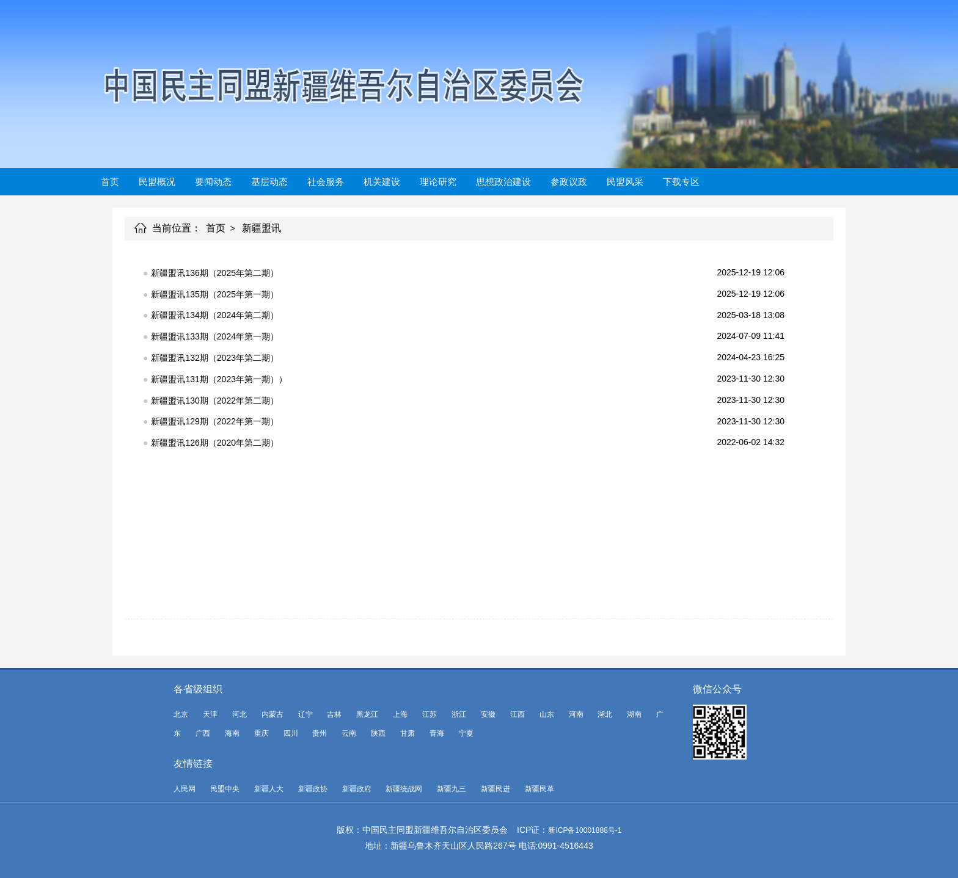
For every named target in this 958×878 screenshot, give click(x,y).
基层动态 (269, 181)
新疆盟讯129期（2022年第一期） (215, 421)
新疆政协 (312, 789)
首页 (110, 181)
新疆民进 (495, 789)
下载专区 (681, 181)
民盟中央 (225, 789)
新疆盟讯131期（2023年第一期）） (219, 379)
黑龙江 (367, 714)
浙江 (459, 714)
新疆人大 (268, 789)
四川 (290, 733)
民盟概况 (157, 181)
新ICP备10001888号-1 (584, 830)
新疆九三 (451, 789)
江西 (517, 714)
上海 (400, 714)
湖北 (605, 714)
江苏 (429, 714)
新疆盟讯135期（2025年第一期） (215, 294)
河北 (239, 714)
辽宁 (305, 714)
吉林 (334, 714)
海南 (232, 733)
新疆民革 (539, 789)
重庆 (261, 733)
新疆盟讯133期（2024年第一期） (215, 336)
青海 (437, 733)
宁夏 (466, 733)
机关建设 (382, 181)
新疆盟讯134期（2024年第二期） (215, 315)
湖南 (634, 714)
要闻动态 (213, 181)
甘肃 (407, 733)
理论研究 (438, 181)
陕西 (378, 733)
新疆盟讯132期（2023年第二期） (215, 358)
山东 (546, 714)
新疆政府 (356, 789)
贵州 (319, 733)
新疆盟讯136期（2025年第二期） (215, 273)
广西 (203, 733)
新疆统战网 (404, 789)
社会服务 (325, 181)
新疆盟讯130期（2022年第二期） (215, 400)
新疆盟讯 (261, 228)
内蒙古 (272, 714)
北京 (181, 714)
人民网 (185, 789)
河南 (576, 714)
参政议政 (568, 181)
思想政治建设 (503, 181)
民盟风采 (625, 181)
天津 (210, 714)
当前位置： (176, 228)
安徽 (488, 714)
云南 (349, 733)
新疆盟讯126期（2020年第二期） (215, 443)
